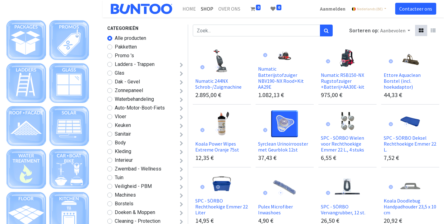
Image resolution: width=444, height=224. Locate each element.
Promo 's (124, 55)
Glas (119, 73)
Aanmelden (331, 9)
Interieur (124, 160)
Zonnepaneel (129, 90)
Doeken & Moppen (135, 212)
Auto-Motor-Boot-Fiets (140, 108)
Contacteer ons (413, 9)
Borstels (124, 204)
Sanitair (123, 134)
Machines (125, 195)
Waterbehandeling (134, 99)
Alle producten (130, 38)
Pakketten (126, 47)
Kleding (123, 151)
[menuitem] (191, 8)
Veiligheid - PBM (133, 186)
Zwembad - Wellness (138, 169)
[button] (395, 30)
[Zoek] (326, 30)
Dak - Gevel (127, 82)
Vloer (120, 116)
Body (120, 143)
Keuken (123, 125)
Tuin (119, 177)
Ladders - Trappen (135, 64)
